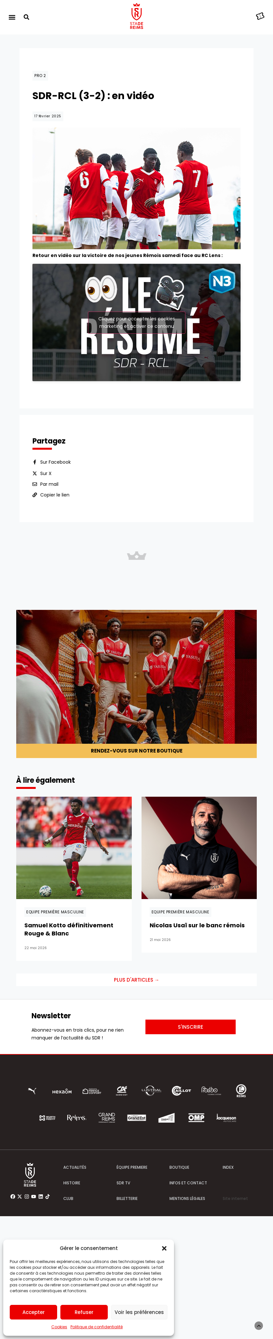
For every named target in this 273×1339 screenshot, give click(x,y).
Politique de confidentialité (96, 1327)
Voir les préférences (139, 1312)
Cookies (59, 1327)
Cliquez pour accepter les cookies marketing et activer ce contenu (136, 302)
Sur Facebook (55, 421)
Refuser (84, 1312)
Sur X (46, 432)
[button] (164, 1248)
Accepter (33, 1312)
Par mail (49, 443)
